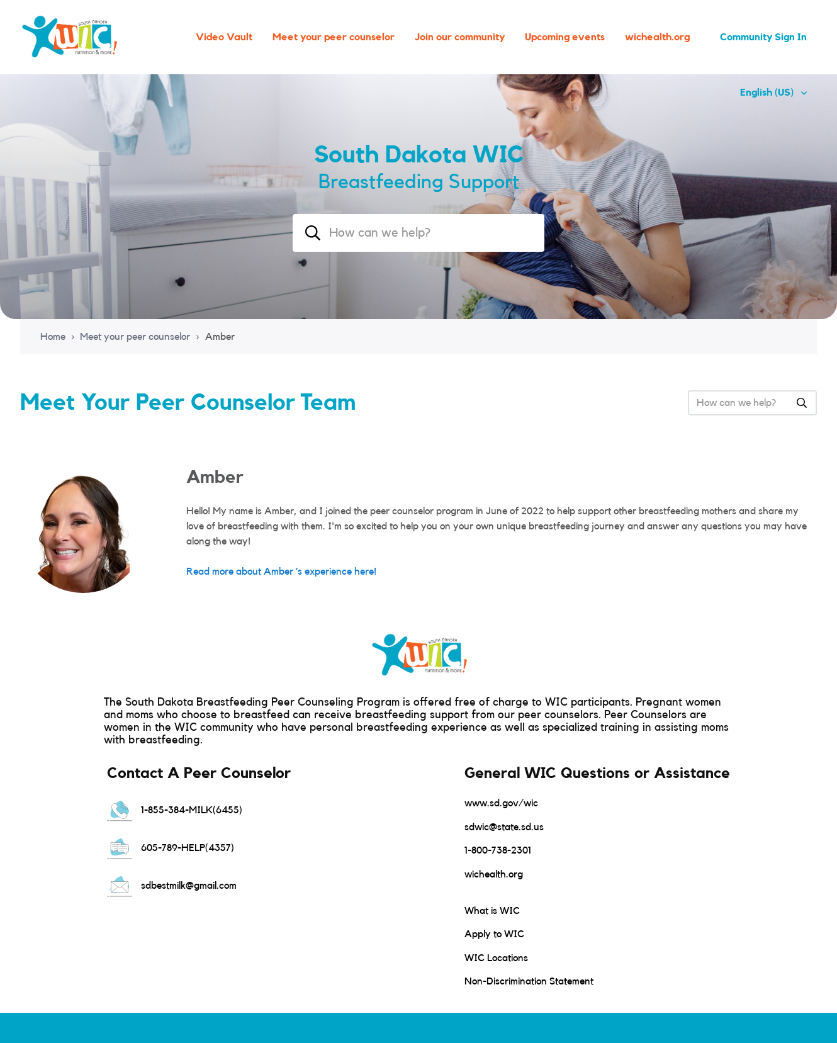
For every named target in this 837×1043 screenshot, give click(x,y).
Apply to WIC (494, 934)
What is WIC (492, 911)
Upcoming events (565, 37)
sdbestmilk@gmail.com (172, 886)
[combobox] (418, 233)
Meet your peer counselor (333, 37)
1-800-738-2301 (497, 850)
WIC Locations (496, 958)
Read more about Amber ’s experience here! (281, 572)
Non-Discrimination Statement (528, 981)
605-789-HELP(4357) (170, 848)
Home (52, 337)
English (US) (768, 92)
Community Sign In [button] (763, 37)
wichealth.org (657, 37)
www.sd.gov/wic (501, 803)
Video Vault (224, 37)
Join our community (460, 37)
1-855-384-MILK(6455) (174, 810)
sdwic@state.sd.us (504, 827)
